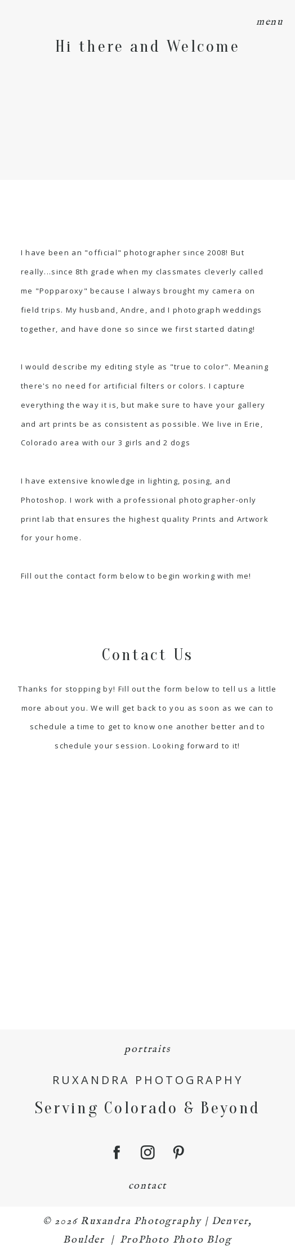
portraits (147, 1049)
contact (147, 1186)
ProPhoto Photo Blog (175, 1240)
